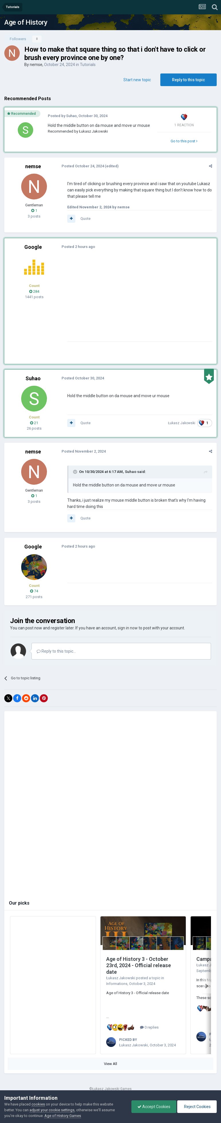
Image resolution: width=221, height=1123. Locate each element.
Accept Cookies (153, 1106)
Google (33, 247)
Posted (83, 166)
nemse (36, 64)
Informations (116, 984)
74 (34, 591)
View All (110, 1064)
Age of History (25, 22)
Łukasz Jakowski (93, 131)
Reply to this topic (188, 79)
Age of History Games (62, 1116)
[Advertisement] (134, 301)
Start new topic (137, 79)
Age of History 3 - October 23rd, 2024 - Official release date (138, 965)
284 (34, 291)
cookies (38, 1104)
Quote (85, 218)
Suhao (71, 116)
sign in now (128, 628)
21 (34, 423)
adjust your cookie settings (51, 1110)
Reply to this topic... (56, 651)
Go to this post (184, 141)
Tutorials (88, 64)
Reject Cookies (197, 1106)
